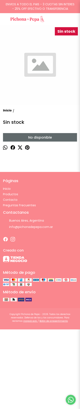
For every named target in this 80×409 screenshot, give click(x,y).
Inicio (7, 268)
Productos (10, 274)
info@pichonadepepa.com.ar (28, 306)
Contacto (10, 279)
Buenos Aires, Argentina (23, 300)
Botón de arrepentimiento (53, 400)
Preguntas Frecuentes (19, 285)
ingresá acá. (30, 400)
